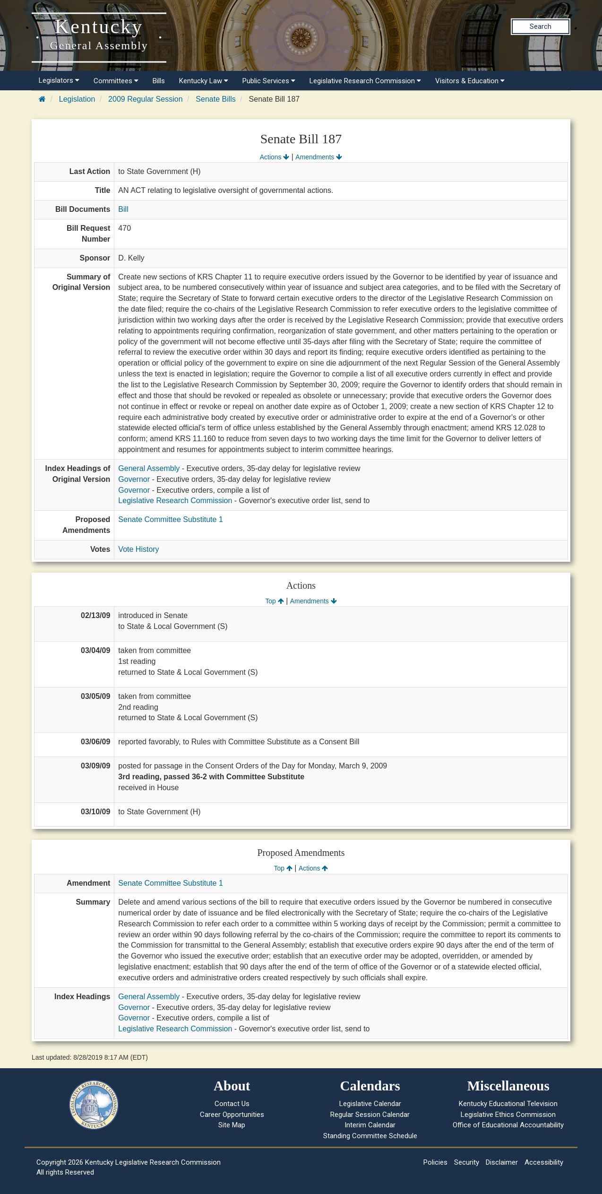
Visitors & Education (470, 81)
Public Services (268, 81)
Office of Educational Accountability (508, 1125)
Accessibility (544, 1162)
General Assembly (149, 468)
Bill (123, 209)
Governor (134, 479)
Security (466, 1162)
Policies (435, 1162)
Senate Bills (216, 99)
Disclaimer (502, 1162)
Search (540, 26)
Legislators (59, 80)
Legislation (77, 99)
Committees (116, 81)
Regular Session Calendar (370, 1114)
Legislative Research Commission (365, 81)
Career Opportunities (232, 1114)
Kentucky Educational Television (508, 1103)
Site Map (231, 1125)
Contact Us (232, 1103)
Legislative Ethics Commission (508, 1114)
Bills (159, 81)
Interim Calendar (370, 1125)
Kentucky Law (203, 81)
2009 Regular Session (145, 99)
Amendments (318, 157)
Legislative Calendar (370, 1103)
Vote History (138, 549)
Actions (274, 157)
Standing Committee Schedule (370, 1136)
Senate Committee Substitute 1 (170, 519)
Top (274, 601)
